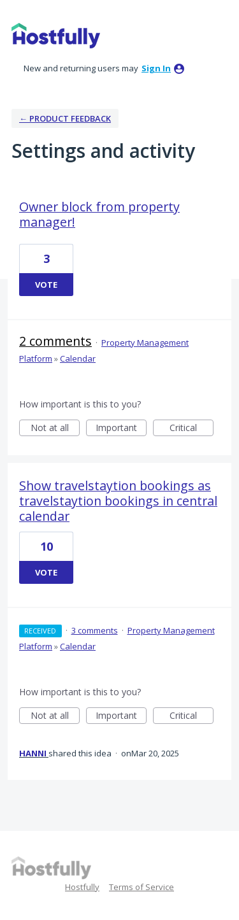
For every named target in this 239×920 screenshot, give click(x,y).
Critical (192, 428)
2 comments (55, 341)
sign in (156, 68)
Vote (46, 284)
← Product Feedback (65, 118)
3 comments (94, 630)
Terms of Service (141, 887)
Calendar (78, 358)
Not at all (55, 428)
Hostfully (82, 887)
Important (121, 428)
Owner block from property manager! (99, 214)
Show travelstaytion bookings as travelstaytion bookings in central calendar (118, 501)
